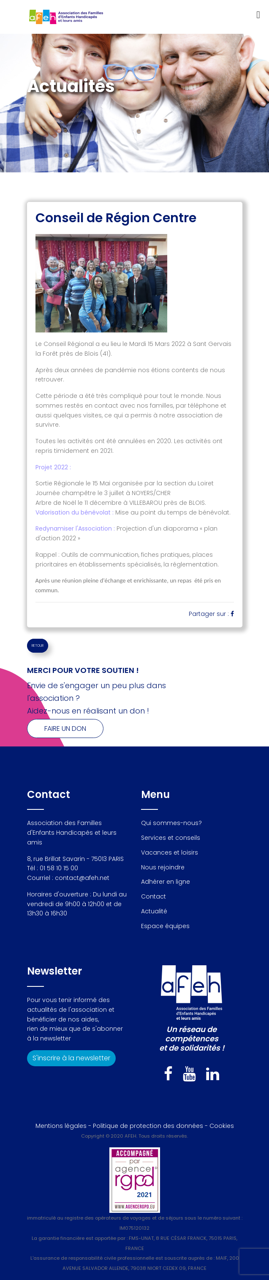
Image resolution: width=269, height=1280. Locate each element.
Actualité (154, 911)
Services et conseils (170, 837)
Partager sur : (211, 614)
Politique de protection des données (148, 1126)
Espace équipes (165, 926)
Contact (153, 896)
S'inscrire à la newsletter (71, 1058)
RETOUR (37, 645)
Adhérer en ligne (165, 881)
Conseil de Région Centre (115, 218)
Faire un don (65, 728)
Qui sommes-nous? (171, 823)
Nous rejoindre (163, 867)
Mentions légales (61, 1126)
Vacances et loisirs (169, 852)
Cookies (221, 1126)
